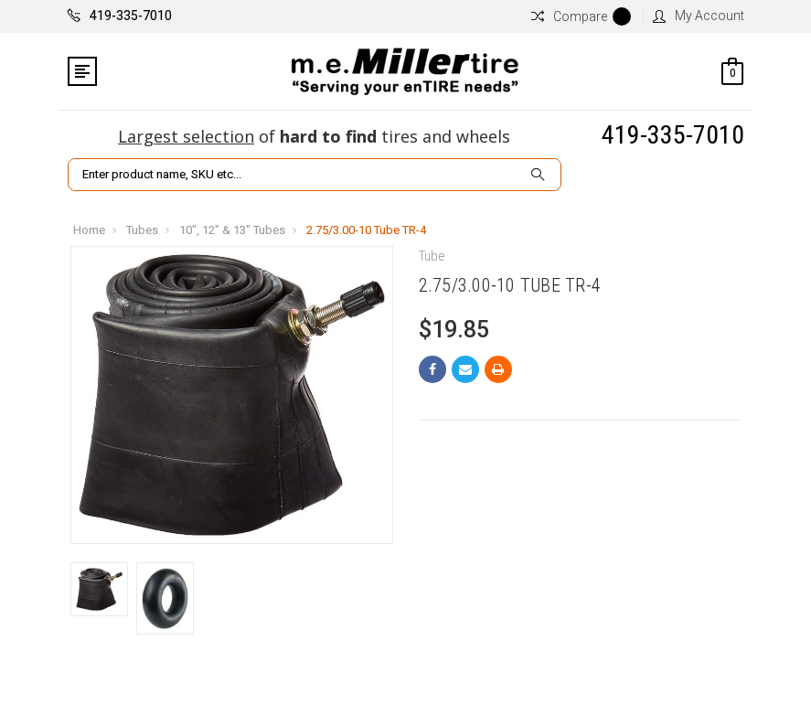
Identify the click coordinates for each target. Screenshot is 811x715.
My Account (698, 15)
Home (89, 230)
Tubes (142, 230)
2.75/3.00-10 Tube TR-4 (366, 230)
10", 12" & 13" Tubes (232, 230)
